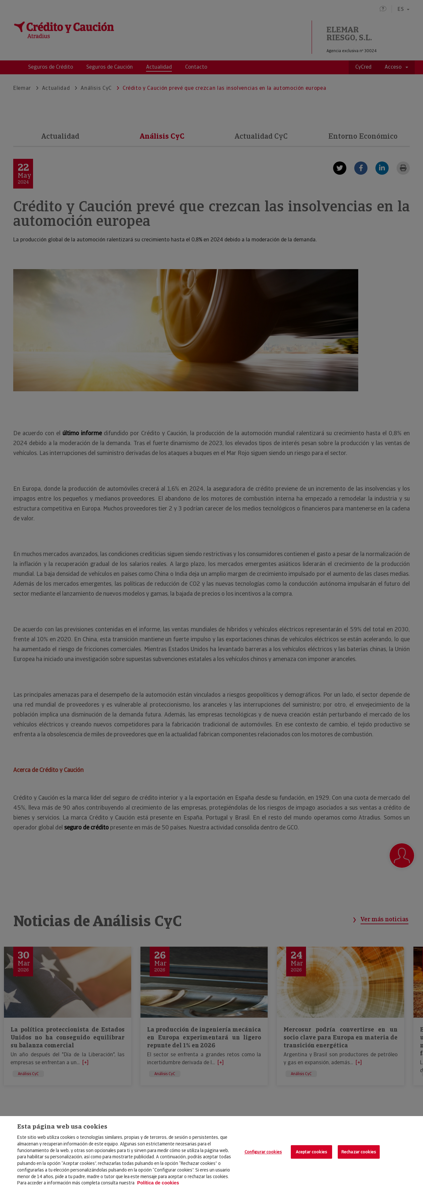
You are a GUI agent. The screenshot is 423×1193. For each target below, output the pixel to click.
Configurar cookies (263, 1152)
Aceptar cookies (311, 1152)
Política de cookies (158, 1182)
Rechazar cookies (358, 1152)
